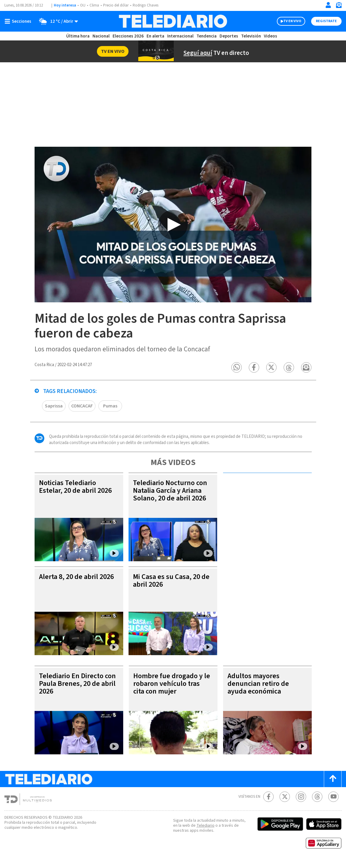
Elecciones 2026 (128, 36)
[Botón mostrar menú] (19, 21)
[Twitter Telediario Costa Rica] (285, 797)
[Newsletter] (339, 6)
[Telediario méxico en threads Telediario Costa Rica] (317, 797)
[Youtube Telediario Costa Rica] (333, 797)
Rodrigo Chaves (145, 5)
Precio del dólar (116, 5)
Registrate (326, 21)
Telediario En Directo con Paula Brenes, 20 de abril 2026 (77, 684)
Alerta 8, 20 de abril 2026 (76, 577)
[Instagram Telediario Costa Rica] (301, 797)
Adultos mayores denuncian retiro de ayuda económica (258, 684)
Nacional (101, 36)
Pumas (110, 406)
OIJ (82, 5)
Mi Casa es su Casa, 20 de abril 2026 (171, 581)
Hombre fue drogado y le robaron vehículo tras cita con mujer (171, 684)
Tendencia (206, 36)
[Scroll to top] (333, 779)
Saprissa (54, 406)
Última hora (78, 36)
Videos (270, 36)
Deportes (229, 36)
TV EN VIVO (292, 21)
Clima (94, 5)
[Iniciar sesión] (328, 5)
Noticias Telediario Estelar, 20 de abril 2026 (75, 487)
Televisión (251, 36)
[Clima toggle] (56, 21)
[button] (237, 368)
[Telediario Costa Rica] (173, 21)
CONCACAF (82, 406)
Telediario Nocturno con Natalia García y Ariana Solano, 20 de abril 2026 (170, 491)
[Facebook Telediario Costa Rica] (268, 797)
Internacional (180, 36)
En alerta (155, 36)
